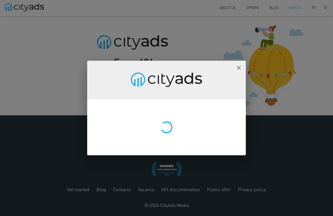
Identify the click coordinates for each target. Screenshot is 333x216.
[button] (239, 68)
